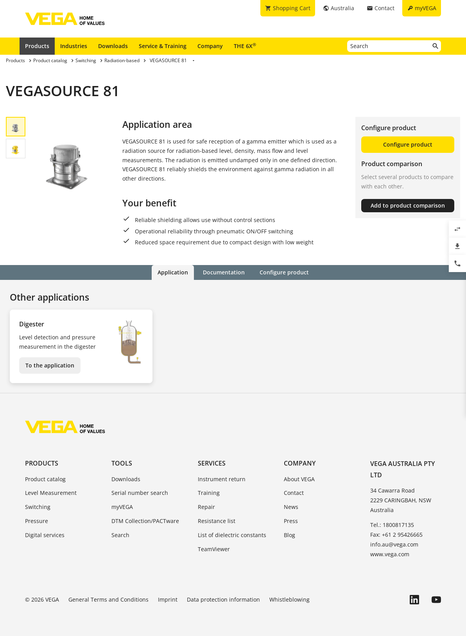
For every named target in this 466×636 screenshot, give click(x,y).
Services (212, 463)
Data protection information (223, 599)
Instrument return (222, 479)
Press (291, 521)
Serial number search (139, 492)
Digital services (45, 535)
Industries (73, 46)
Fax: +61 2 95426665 (396, 534)
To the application (49, 365)
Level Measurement (51, 492)
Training (209, 492)
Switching (37, 507)
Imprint (167, 599)
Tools (121, 463)
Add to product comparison (408, 205)
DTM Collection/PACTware (145, 521)
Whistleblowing (289, 599)
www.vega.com (389, 554)
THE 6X (245, 46)
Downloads (113, 46)
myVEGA (122, 507)
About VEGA (299, 479)
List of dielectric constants (232, 535)
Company (210, 46)
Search (120, 535)
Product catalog (45, 479)
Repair (206, 507)
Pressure (36, 521)
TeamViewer (214, 549)
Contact (294, 492)
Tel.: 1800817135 (392, 525)
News (291, 507)
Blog (289, 535)
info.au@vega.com (394, 544)
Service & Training (162, 46)
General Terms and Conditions (108, 599)
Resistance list (216, 521)
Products (37, 46)
